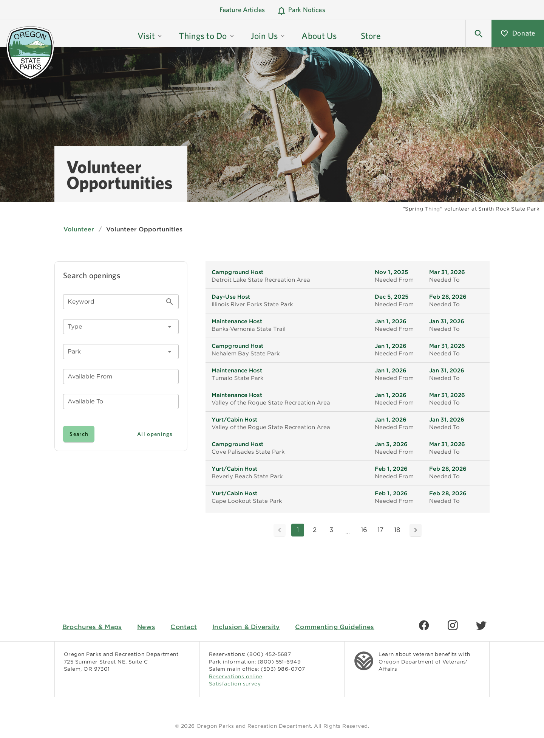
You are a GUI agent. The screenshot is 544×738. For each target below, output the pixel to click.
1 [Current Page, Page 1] (298, 529)
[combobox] (121, 351)
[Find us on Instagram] (452, 625)
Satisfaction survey (235, 684)
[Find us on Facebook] (424, 625)
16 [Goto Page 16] (364, 529)
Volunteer (78, 229)
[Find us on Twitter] (481, 625)
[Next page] (416, 530)
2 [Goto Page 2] (315, 529)
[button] (150, 33)
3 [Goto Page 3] (331, 529)
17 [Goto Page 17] (380, 529)
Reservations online (236, 676)
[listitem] (348, 276)
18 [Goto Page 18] (397, 529)
